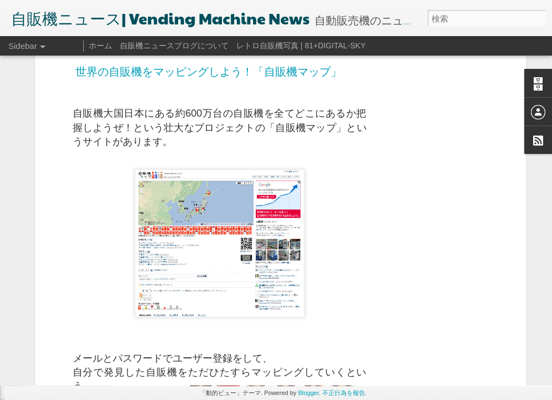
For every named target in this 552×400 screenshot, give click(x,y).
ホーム (100, 45)
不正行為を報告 (343, 392)
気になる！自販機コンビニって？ (77, 368)
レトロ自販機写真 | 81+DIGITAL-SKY (301, 45)
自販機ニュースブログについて (174, 45)
